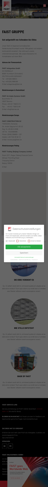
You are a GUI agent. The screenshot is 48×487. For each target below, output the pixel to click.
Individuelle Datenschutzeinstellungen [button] (24, 257)
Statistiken (21, 241)
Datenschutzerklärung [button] (25, 259)
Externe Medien (34, 241)
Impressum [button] (35, 259)
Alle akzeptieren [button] (24, 247)
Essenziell (10, 241)
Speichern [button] (24, 253)
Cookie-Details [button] (14, 259)
